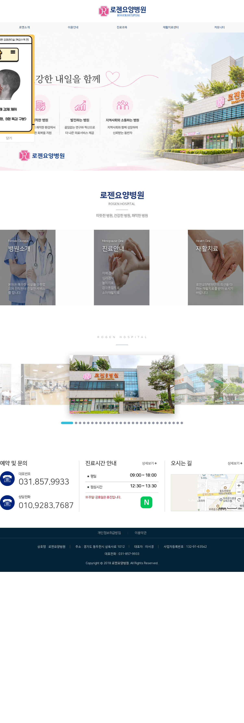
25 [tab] (169, 423)
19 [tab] (145, 423)
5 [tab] (88, 423)
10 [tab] (108, 423)
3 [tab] (80, 423)
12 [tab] (116, 423)
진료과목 (122, 27)
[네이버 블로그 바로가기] (146, 502)
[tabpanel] (122, 384)
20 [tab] (149, 423)
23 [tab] (161, 423)
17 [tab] (137, 423)
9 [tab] (104, 423)
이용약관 (140, 533)
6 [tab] (92, 423)
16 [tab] (133, 423)
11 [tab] (112, 423)
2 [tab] (76, 423)
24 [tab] (165, 423)
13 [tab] (121, 423)
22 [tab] (157, 423)
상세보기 (149, 463)
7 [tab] (96, 423)
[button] (122, 164)
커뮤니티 (219, 27)
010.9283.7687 (46, 505)
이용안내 (73, 27)
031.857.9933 (44, 481)
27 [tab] (177, 423)
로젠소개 (24, 27)
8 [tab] (100, 423)
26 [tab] (173, 423)
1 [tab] (67, 423)
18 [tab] (141, 423)
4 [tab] (84, 423)
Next (225, 385)
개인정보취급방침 (109, 533)
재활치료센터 (171, 27)
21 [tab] (153, 423)
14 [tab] (125, 423)
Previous (18, 385)
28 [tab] (182, 423)
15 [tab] (129, 423)
